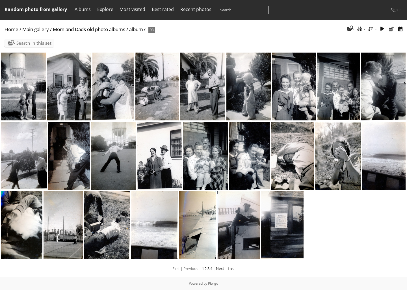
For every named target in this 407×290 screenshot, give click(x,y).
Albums (83, 9)
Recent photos (195, 9)
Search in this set (33, 43)
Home (11, 29)
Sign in (396, 9)
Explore (105, 9)
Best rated (163, 9)
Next (220, 268)
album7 (137, 29)
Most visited (132, 9)
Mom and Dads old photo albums (89, 29)
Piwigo (213, 283)
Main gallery (35, 29)
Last (231, 268)
